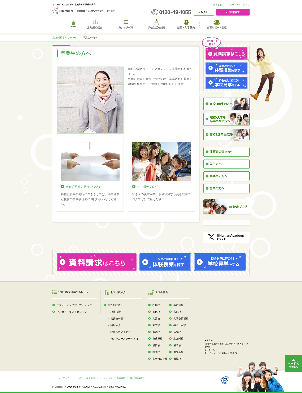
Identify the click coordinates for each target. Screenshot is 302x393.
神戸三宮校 (179, 325)
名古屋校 (178, 305)
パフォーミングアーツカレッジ (74, 305)
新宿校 (156, 331)
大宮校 (156, 318)
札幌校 (156, 305)
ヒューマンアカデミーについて (67, 378)
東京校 (156, 325)
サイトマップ (106, 378)
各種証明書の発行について (83, 186)
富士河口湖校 (160, 358)
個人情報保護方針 (138, 378)
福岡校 (177, 345)
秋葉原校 (157, 338)
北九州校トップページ (65, 37)
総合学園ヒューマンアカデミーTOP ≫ (231, 5)
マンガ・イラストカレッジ (72, 311)
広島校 (177, 331)
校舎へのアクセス (121, 331)
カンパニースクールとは (124, 338)
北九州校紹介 (115, 305)
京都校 (177, 311)
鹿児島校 (178, 352)
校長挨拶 (116, 311)
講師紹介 (116, 325)
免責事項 (121, 378)
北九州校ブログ (147, 186)
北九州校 (178, 338)
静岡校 (156, 352)
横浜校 (156, 345)
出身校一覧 (117, 318)
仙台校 (156, 311)
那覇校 (177, 358)
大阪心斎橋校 (181, 318)
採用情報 (90, 378)
